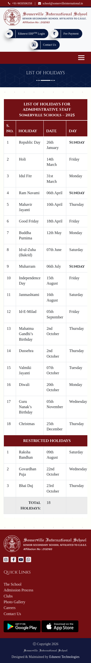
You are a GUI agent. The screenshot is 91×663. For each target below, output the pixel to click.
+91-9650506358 (20, 3)
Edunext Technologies (64, 657)
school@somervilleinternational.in (60, 3)
